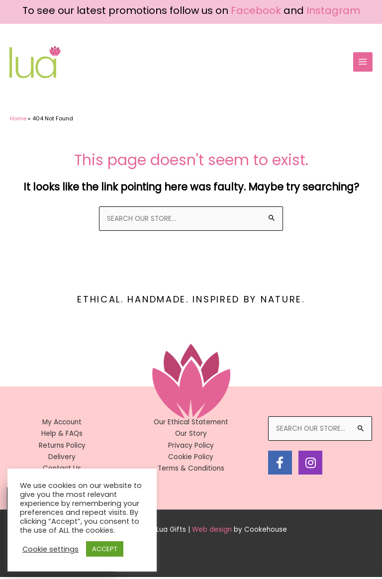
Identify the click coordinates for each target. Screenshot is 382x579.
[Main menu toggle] (362, 63)
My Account (62, 424)
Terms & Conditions (191, 470)
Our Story (191, 435)
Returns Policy (62, 447)
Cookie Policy (190, 459)
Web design (212, 531)
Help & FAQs (62, 435)
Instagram (333, 10)
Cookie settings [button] (50, 549)
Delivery (62, 459)
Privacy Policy (191, 447)
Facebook (256, 10)
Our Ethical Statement (191, 424)
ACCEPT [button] (104, 549)
